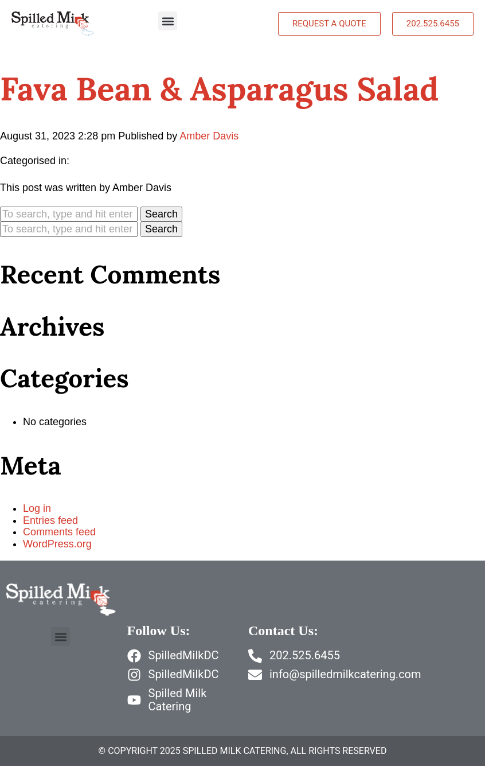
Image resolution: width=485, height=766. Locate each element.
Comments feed (59, 532)
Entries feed (50, 520)
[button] (167, 20)
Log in (37, 508)
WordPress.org (57, 544)
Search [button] (161, 214)
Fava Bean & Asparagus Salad (219, 88)
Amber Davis (208, 136)
